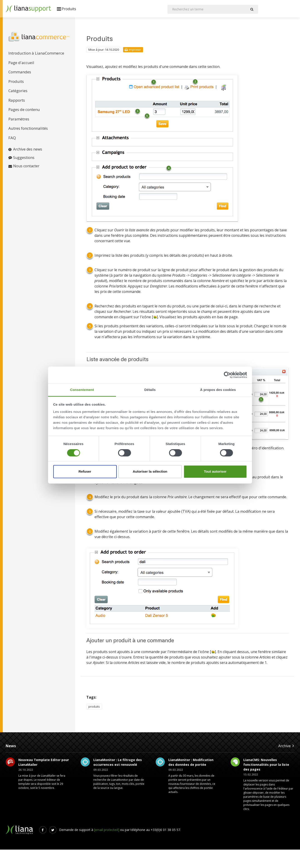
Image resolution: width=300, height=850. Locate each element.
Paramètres (18, 119)
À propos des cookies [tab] (218, 390)
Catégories (17, 91)
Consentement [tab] (82, 390)
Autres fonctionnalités (28, 128)
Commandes (19, 72)
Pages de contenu (24, 110)
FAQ (12, 138)
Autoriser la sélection (150, 472)
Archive (286, 746)
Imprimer (133, 50)
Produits (16, 81)
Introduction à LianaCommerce (36, 53)
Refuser (85, 472)
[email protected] (106, 830)
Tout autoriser (215, 472)
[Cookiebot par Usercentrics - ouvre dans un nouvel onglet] (227, 374)
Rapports (16, 100)
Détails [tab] (150, 390)
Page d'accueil (21, 63)
